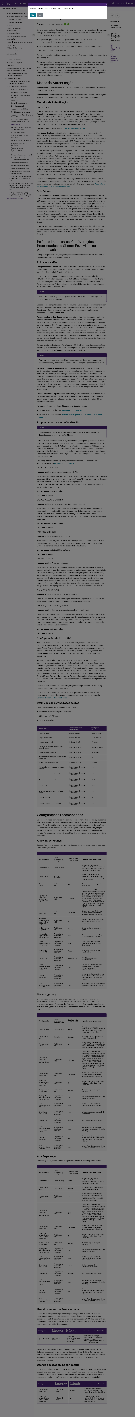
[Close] (106, 4)
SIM (32, 15)
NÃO (40, 15)
